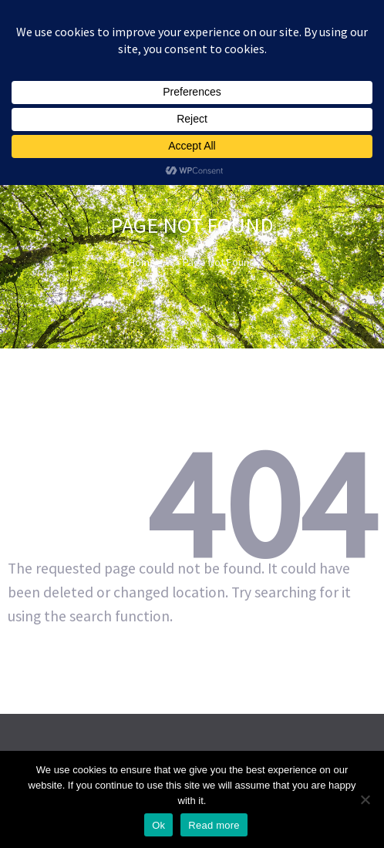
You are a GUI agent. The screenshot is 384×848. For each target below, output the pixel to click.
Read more (214, 825)
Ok (158, 825)
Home (142, 262)
